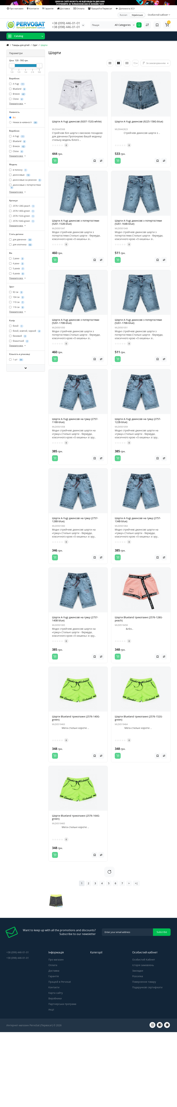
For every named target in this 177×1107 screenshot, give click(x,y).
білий (16, 326)
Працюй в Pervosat (59, 981)
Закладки (137, 970)
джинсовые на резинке (25, 180)
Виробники (55, 998)
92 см (16, 292)
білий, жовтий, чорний (25, 331)
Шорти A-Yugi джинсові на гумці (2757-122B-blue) (138, 420)
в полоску (18, 169)
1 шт (16, 359)
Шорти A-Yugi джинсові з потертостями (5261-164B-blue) (138, 222)
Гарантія (48, 8)
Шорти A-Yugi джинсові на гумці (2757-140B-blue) (75, 619)
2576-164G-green (22, 221)
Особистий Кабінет (143, 959)
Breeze (17, 94)
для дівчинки (20, 239)
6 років (17, 273)
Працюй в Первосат (100, 8)
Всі (12, 117)
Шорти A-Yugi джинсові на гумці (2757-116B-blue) (75, 420)
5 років (17, 268)
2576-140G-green (22, 211)
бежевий (18, 336)
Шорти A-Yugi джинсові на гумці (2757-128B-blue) (75, 519)
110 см (16, 302)
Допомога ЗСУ (125, 8)
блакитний (19, 341)
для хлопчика (20, 244)
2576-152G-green (22, 216)
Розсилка (137, 976)
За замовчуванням (156, 63)
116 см (16, 307)
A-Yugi (17, 83)
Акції (51, 1009)
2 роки (16, 258)
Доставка (63, 8)
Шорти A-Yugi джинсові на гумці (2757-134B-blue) (138, 519)
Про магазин (15, 8)
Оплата (78, 8)
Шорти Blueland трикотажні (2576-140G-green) (76, 718)
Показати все (17, 103)
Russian (123, 15)
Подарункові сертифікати (147, 987)
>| (136, 883)
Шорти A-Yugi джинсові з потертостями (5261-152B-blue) (75, 222)
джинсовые (19, 174)
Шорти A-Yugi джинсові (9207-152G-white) (76, 121)
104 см (16, 297)
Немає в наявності (23, 122)
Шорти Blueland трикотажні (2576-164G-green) (76, 817)
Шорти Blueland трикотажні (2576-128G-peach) (139, 619)
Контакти (33, 8)
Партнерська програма (62, 1004)
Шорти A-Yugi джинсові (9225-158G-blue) (139, 121)
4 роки (16, 263)
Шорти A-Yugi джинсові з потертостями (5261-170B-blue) (75, 321)
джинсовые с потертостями (25, 186)
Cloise (16, 99)
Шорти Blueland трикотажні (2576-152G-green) (139, 718)
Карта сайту (55, 992)
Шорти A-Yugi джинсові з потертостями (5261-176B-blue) (138, 321)
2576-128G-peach (22, 206)
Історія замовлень (143, 965)
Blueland (17, 89)
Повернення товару (144, 981)
